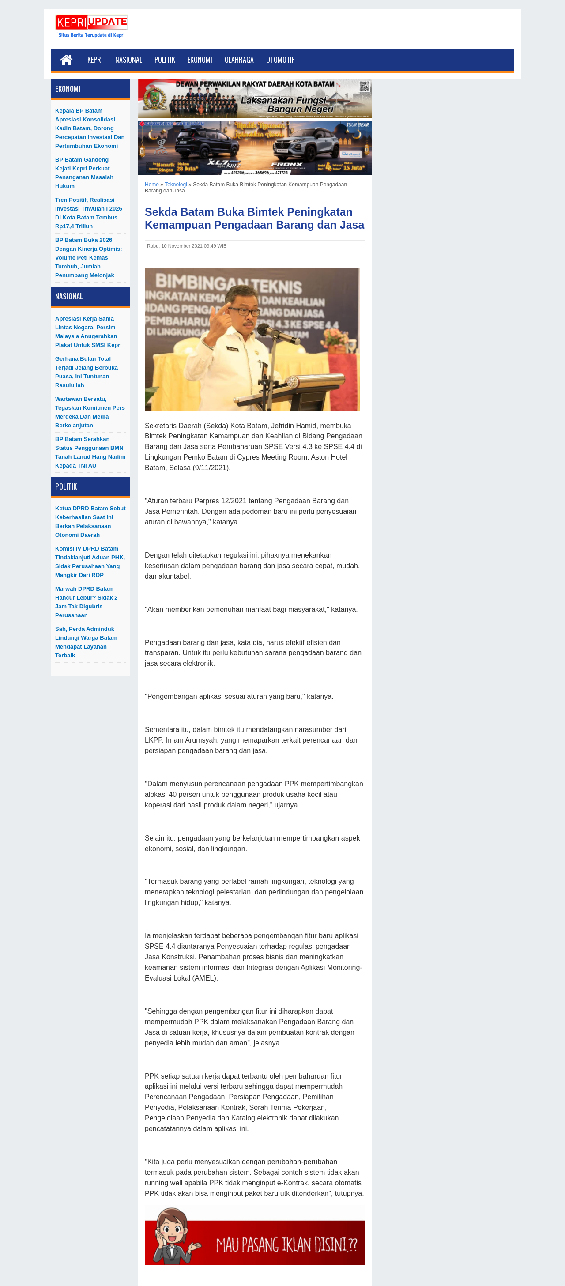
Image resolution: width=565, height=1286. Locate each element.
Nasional (128, 59)
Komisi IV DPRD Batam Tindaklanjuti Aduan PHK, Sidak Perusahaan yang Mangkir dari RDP (90, 561)
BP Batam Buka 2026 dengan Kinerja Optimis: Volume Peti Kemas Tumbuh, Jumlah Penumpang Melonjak (88, 258)
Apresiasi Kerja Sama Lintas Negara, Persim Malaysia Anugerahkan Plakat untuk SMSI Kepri (88, 331)
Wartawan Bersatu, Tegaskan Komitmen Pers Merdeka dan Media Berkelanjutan (90, 412)
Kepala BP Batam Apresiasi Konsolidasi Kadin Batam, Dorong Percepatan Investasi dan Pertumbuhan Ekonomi (90, 128)
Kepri (95, 59)
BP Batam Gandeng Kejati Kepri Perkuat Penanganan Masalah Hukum (84, 172)
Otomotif (280, 59)
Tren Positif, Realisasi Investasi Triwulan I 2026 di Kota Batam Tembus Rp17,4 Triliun (88, 213)
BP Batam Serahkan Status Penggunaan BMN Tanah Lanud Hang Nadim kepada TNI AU (90, 452)
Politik (164, 59)
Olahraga (239, 59)
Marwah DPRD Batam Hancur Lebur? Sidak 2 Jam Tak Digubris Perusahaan (86, 601)
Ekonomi (200, 59)
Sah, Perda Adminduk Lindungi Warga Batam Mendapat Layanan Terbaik (86, 642)
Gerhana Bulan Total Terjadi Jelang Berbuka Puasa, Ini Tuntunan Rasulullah (86, 371)
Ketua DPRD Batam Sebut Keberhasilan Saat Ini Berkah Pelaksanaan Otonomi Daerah (90, 521)
